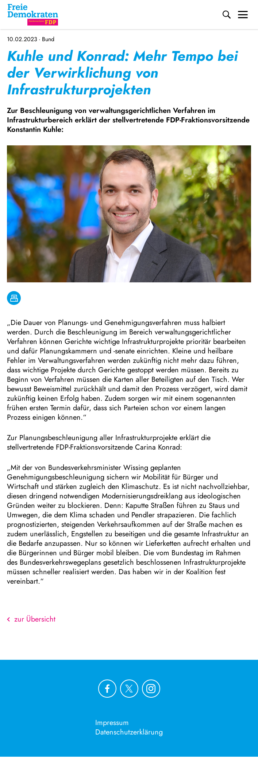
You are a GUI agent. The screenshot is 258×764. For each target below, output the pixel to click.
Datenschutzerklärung (129, 732)
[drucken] (14, 298)
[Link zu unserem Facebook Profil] (107, 688)
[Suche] (227, 15)
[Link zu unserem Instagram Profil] (151, 688)
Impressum (112, 722)
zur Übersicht (31, 619)
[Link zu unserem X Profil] (129, 688)
